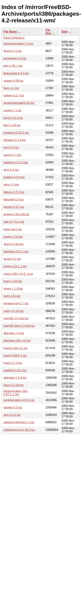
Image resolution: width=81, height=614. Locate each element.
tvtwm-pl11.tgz (12, 229)
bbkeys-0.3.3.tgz (13, 192)
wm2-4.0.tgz (11, 147)
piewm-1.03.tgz (13, 236)
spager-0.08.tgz (13, 80)
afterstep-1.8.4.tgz (15, 377)
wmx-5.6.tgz (11, 169)
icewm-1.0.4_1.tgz (15, 266)
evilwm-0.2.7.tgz (13, 95)
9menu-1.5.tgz (12, 50)
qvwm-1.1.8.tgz (13, 288)
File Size (48, 31)
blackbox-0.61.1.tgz (15, 251)
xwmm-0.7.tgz (12, 155)
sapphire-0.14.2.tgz (15, 162)
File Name (10, 31)
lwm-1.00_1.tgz (13, 65)
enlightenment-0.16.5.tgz (19, 429)
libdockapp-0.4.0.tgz (16, 73)
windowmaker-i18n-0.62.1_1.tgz (15, 392)
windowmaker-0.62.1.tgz (18, 400)
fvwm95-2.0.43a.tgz (16, 318)
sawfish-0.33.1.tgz (15, 370)
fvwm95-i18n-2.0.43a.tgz (19, 325)
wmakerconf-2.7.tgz (16, 303)
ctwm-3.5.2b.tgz (13, 310)
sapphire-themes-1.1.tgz (18, 422)
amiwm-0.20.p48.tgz (16, 214)
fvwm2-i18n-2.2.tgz (15, 348)
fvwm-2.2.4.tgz (12, 362)
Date (64, 31)
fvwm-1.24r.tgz (12, 281)
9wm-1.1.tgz (11, 88)
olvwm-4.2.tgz (12, 258)
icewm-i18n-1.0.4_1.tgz (18, 273)
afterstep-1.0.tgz (13, 333)
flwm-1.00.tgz (11, 125)
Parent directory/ (13, 37)
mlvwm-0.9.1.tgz (13, 206)
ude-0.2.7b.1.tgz (13, 221)
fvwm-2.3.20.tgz (13, 385)
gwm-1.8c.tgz (11, 296)
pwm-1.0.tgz (11, 184)
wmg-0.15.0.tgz (13, 117)
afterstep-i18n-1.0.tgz (17, 340)
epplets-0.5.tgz (12, 407)
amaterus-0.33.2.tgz (16, 132)
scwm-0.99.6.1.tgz (15, 355)
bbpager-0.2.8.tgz (14, 140)
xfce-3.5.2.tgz (12, 414)
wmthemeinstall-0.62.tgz (18, 102)
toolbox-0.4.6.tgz (14, 177)
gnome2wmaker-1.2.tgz (18, 43)
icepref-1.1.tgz (12, 110)
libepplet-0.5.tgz (13, 199)
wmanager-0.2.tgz (14, 58)
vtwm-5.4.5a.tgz (13, 244)
